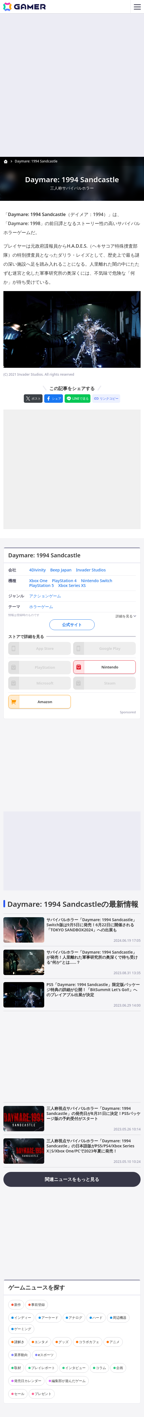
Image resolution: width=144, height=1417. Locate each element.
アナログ (75, 1317)
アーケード (49, 1317)
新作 (17, 1304)
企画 (119, 1367)
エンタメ (41, 1341)
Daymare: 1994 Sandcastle (36, 161)
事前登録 (38, 1304)
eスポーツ (46, 1354)
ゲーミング (22, 1328)
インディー (22, 1317)
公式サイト (72, 624)
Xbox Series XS (72, 585)
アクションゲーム (45, 596)
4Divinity (37, 570)
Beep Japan (60, 570)
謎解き (19, 1341)
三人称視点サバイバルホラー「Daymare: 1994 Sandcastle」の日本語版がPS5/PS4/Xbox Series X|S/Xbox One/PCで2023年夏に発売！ (90, 1146)
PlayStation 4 (64, 580)
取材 (17, 1367)
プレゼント (43, 1393)
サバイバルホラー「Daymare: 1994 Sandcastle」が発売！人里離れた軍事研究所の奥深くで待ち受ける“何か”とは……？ (92, 957)
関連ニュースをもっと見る (72, 1179)
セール (19, 1393)
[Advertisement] (72, 53)
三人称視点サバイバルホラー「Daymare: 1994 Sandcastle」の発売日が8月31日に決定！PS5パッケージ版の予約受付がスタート (93, 1113)
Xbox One (38, 580)
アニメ (114, 1341)
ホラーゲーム (41, 606)
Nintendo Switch (96, 580)
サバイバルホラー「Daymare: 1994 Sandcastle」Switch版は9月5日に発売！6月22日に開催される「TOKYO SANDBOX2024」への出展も (91, 924)
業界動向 (21, 1354)
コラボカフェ (89, 1341)
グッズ (63, 1341)
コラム (101, 1367)
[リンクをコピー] (106, 398)
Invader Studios (91, 570)
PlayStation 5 (41, 585)
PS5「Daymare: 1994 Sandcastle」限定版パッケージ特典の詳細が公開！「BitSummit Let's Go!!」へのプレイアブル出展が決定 (93, 989)
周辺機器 (119, 1317)
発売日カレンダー (27, 1380)
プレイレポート (43, 1367)
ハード (97, 1317)
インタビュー (75, 1367)
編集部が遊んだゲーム (69, 1380)
